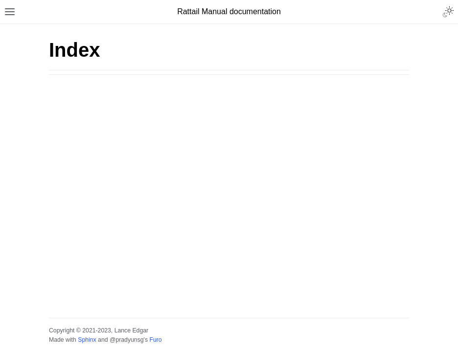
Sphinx (87, 339)
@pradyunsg (127, 339)
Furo (155, 339)
